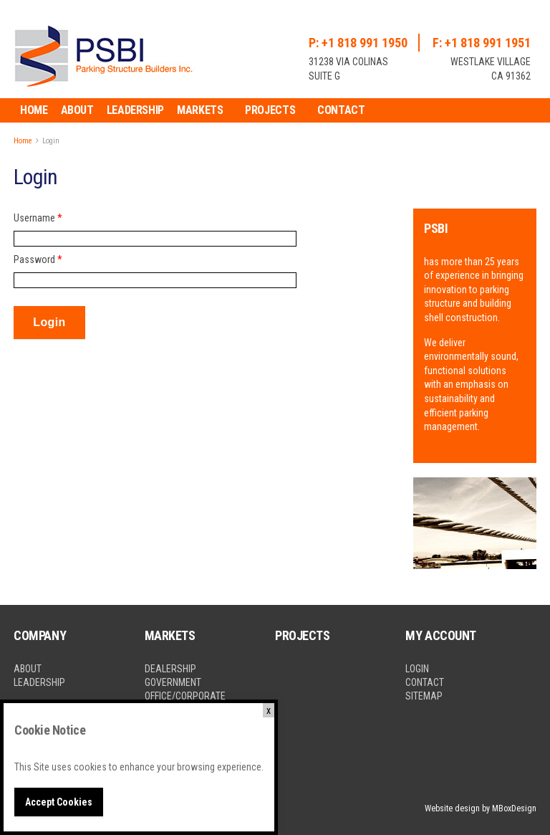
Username (38, 218)
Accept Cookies (58, 802)
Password (38, 259)
